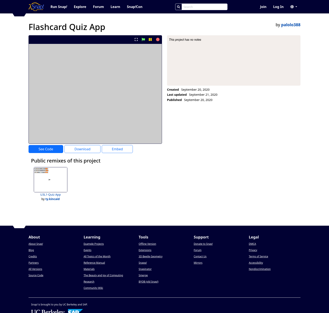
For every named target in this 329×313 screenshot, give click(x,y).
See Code (46, 149)
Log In (278, 6)
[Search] (178, 7)
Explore (80, 6)
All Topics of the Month (97, 256)
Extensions (145, 250)
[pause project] (150, 39)
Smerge (143, 275)
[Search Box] (204, 7)
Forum (98, 6)
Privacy (253, 250)
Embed (117, 149)
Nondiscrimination (260, 269)
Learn (115, 6)
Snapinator (145, 269)
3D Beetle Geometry (151, 256)
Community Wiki (93, 288)
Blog (31, 250)
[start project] (143, 39)
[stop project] (157, 39)
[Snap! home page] (36, 6)
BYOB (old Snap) (148, 281)
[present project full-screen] (136, 39)
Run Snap (59, 6)
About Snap (36, 244)
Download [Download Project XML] (82, 149)
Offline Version (147, 244)
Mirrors (198, 263)
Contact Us (200, 256)
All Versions (35, 269)
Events (87, 250)
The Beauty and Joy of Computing (103, 275)
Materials (89, 269)
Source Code (36, 275)
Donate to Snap (203, 244)
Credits (33, 256)
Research (89, 281)
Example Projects (94, 244)
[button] (294, 7)
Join (263, 6)
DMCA (252, 244)
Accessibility (256, 263)
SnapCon (134, 6)
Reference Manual (94, 263)
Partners (34, 263)
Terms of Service (258, 256)
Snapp (143, 263)
